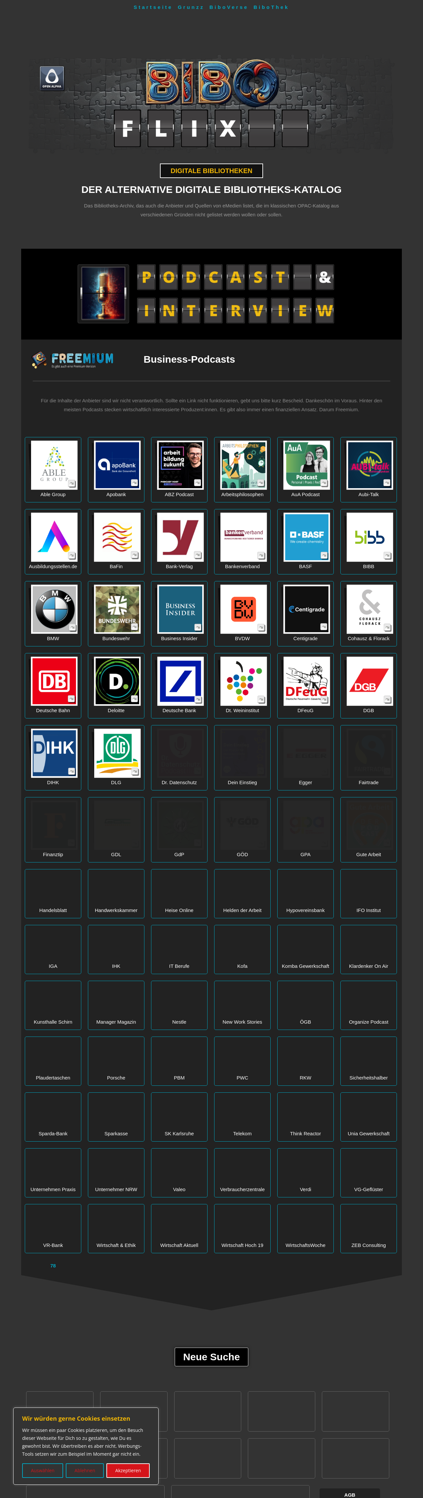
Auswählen (42, 1470)
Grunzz (191, 7)
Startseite (153, 7)
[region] (86, 1446)
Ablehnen (85, 1470)
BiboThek (271, 7)
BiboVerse (229, 7)
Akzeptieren (128, 1470)
